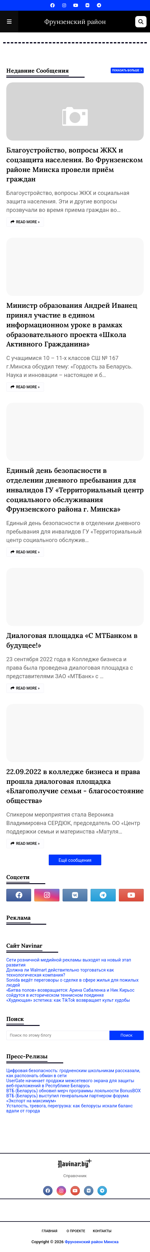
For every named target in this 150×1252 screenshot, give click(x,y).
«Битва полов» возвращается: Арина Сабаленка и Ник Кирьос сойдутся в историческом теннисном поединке (70, 993)
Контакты (102, 1231)
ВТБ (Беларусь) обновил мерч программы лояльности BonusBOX (73, 1090)
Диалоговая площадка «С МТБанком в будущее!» (71, 640)
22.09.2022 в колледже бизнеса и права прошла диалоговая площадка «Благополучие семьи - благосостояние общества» (75, 786)
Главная (50, 1231)
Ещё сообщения (74, 860)
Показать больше (125, 70)
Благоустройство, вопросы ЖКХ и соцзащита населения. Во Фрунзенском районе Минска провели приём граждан (74, 164)
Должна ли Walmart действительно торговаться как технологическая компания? (60, 972)
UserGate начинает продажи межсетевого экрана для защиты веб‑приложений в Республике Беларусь (70, 1083)
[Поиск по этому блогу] (57, 1035)
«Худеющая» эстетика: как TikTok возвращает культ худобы (68, 1000)
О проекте (76, 1231)
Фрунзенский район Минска (92, 1241)
